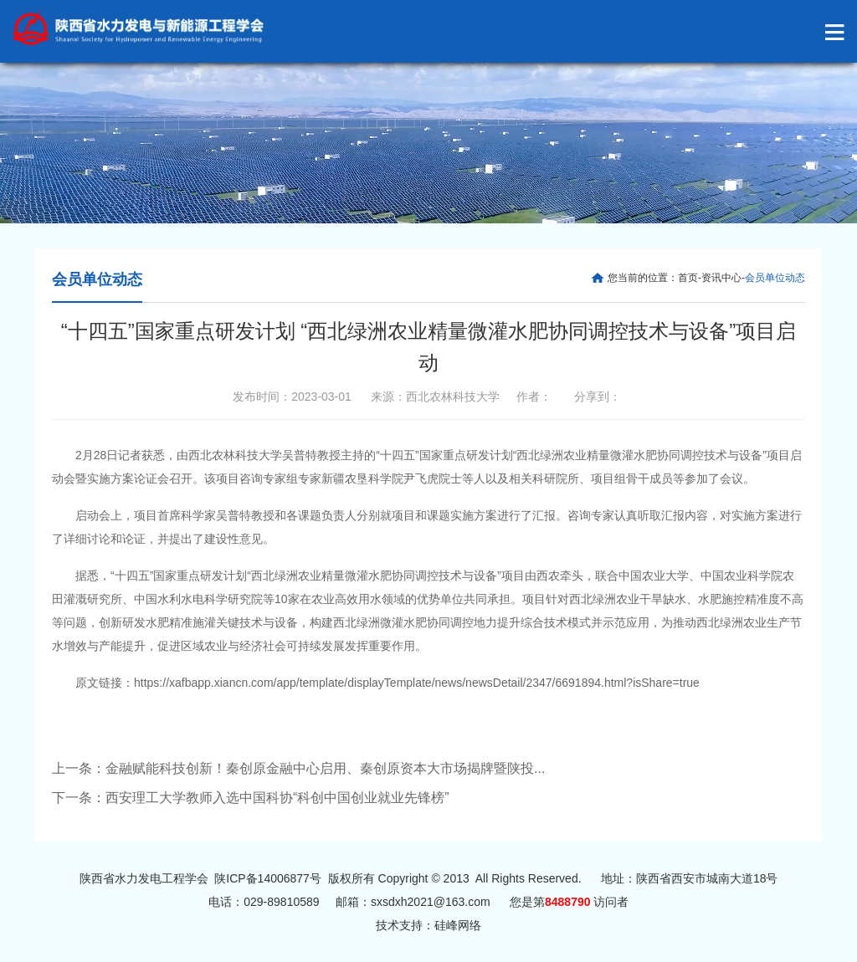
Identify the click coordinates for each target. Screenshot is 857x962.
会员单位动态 (97, 279)
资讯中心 (721, 278)
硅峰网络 (457, 925)
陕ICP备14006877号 (267, 878)
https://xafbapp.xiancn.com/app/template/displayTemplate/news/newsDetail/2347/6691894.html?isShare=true (417, 682)
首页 (688, 278)
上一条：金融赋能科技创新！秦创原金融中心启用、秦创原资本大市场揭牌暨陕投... (298, 768)
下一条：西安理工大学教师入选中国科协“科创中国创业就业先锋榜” (250, 798)
